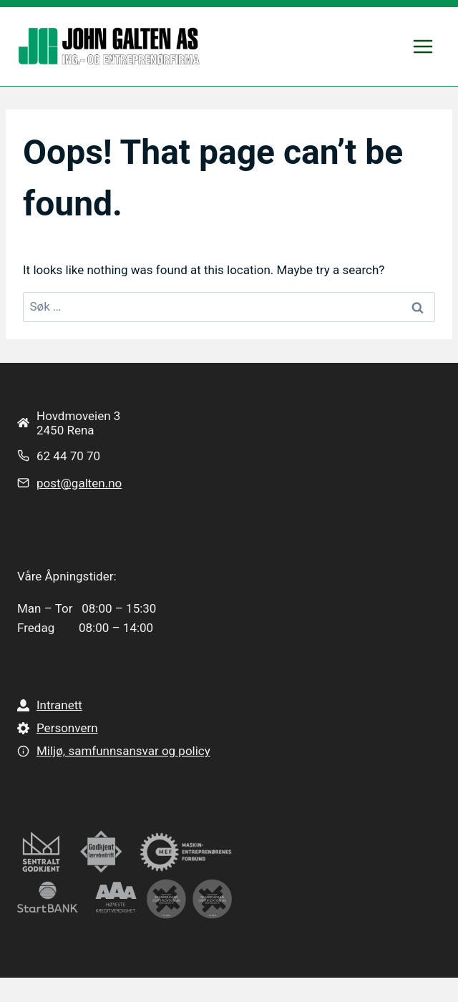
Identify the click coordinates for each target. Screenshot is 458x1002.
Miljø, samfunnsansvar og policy (123, 751)
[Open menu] (422, 46)
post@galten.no (79, 483)
